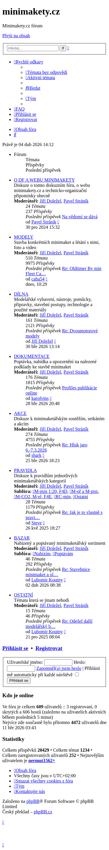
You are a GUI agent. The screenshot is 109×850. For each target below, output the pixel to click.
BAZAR (22, 537)
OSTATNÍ (23, 594)
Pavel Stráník (76, 200)
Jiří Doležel (50, 200)
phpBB (33, 801)
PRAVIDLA (25, 470)
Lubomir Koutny (47, 579)
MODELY (23, 237)
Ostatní (80, 496)
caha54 (37, 278)
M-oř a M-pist (84, 491)
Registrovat (48, 648)
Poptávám (63, 553)
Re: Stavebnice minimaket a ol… (58, 572)
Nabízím (41, 553)
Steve (36, 522)
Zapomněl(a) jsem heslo (58, 668)
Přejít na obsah (16, 35)
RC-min (62, 496)
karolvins (40, 398)
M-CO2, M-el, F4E (32, 496)
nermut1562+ (41, 760)
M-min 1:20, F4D (50, 491)
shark (36, 455)
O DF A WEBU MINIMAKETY (44, 180)
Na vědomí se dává (79, 216)
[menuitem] (46, 72)
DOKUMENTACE (31, 356)
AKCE (20, 413)
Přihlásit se (15, 648)
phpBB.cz (43, 811)
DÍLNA (21, 294)
